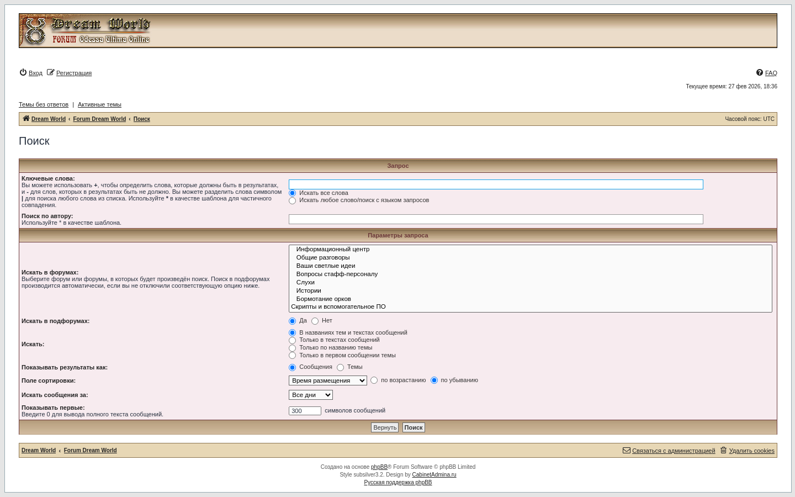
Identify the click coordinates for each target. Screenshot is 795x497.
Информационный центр (530, 250)
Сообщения (310, 366)
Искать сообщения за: (55, 395)
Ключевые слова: (48, 178)
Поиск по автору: (47, 216)
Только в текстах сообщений (334, 339)
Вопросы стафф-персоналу (530, 275)
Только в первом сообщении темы (342, 355)
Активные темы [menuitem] (99, 104)
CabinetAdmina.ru (434, 475)
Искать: (33, 344)
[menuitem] (31, 73)
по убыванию (454, 380)
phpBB (379, 467)
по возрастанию (398, 380)
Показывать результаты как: (65, 367)
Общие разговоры (530, 258)
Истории (530, 291)
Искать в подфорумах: (56, 321)
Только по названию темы (330, 347)
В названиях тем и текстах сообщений (348, 332)
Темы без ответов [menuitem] (43, 104)
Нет (321, 320)
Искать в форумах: (50, 272)
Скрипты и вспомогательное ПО (530, 307)
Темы (350, 366)
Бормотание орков (530, 299)
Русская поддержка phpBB (398, 482)
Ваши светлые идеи (530, 266)
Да (298, 320)
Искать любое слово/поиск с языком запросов (359, 200)
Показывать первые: (53, 407)
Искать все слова (318, 192)
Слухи (530, 283)
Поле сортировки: (49, 380)
